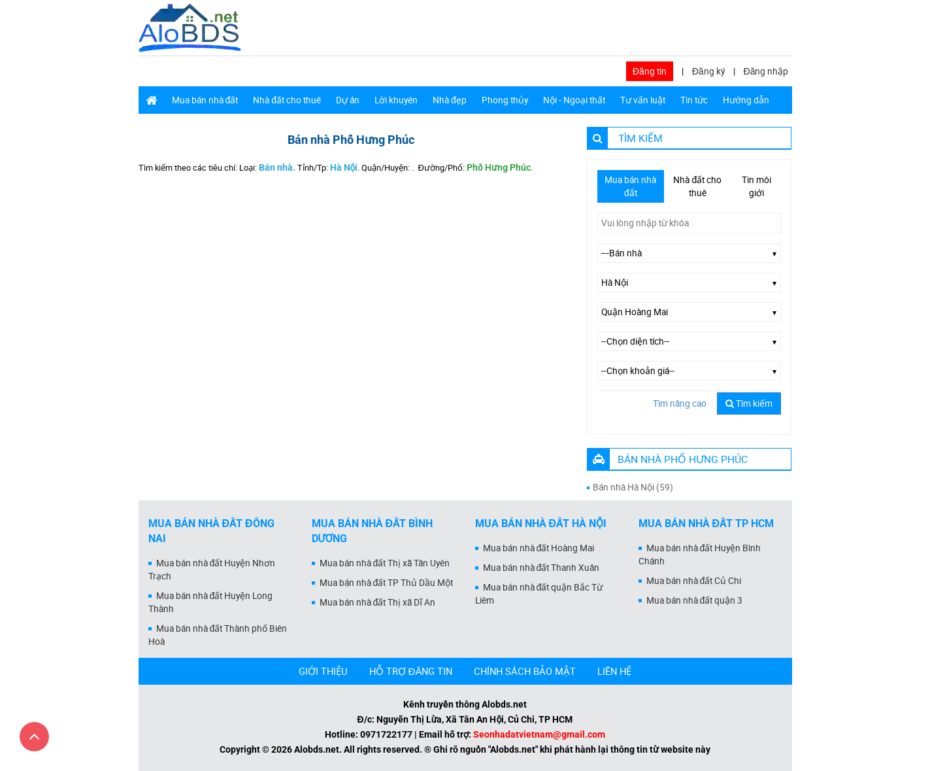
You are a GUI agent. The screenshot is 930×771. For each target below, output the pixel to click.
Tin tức (694, 100)
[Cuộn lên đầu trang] (34, 736)
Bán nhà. (277, 167)
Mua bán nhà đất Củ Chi (694, 581)
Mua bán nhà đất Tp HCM (706, 523)
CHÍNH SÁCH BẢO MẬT (525, 670)
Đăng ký (708, 71)
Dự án (347, 100)
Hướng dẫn (746, 100)
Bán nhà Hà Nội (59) (633, 487)
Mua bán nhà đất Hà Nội (541, 523)
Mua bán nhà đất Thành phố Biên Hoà (218, 635)
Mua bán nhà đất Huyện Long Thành (210, 602)
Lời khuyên (396, 100)
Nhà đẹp (450, 100)
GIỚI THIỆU (323, 670)
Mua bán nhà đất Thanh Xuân (541, 568)
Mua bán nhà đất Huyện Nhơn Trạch (212, 569)
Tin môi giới (756, 186)
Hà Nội (344, 167)
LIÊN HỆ (614, 670)
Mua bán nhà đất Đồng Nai (211, 531)
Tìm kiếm (748, 403)
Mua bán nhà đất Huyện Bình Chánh (700, 554)
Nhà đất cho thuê (287, 100)
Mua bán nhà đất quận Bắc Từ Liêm (539, 593)
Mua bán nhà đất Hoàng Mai (539, 548)
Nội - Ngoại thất (574, 100)
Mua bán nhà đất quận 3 (694, 600)
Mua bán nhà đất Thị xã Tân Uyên (385, 563)
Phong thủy (505, 100)
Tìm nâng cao (679, 403)
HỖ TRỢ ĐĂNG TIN (411, 670)
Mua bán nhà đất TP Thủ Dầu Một (387, 583)
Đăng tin (650, 71)
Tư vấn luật (642, 100)
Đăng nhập (766, 71)
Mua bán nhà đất (205, 100)
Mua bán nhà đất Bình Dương (372, 531)
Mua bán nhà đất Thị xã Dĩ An (378, 602)
